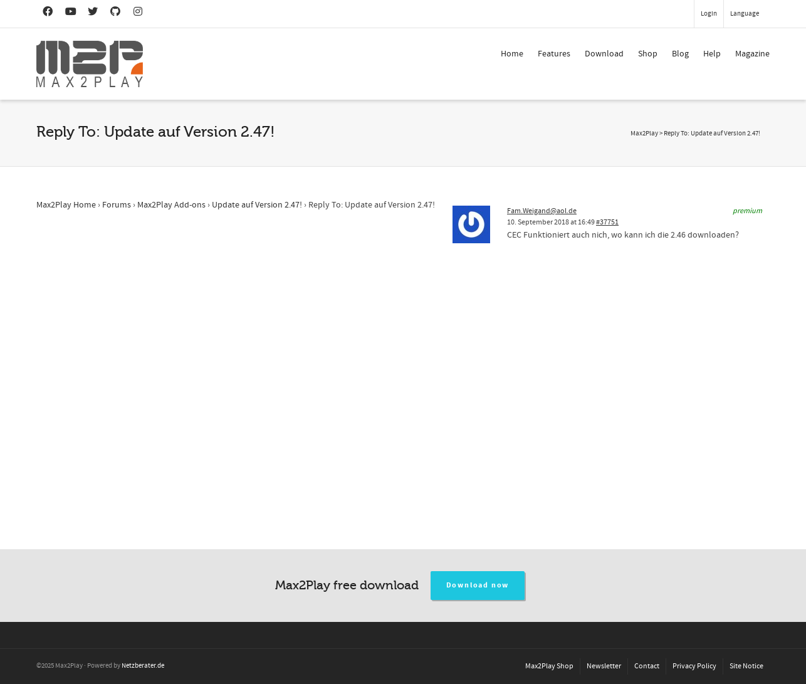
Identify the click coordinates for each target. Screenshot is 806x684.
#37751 (607, 222)
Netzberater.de (143, 665)
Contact (646, 666)
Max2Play (644, 133)
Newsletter (604, 666)
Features (554, 54)
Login (709, 13)
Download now (478, 585)
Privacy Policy (694, 666)
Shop (647, 54)
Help (712, 54)
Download (604, 54)
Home (512, 54)
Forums (116, 205)
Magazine (752, 54)
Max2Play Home (66, 205)
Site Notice (746, 666)
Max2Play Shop (549, 666)
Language (744, 13)
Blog (680, 54)
